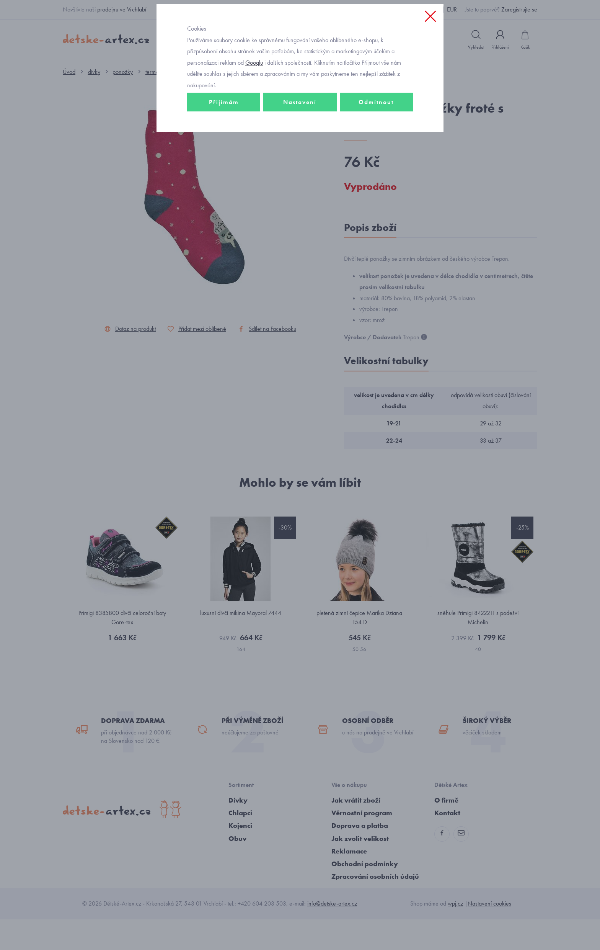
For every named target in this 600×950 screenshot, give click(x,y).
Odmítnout (376, 156)
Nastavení (299, 156)
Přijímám (224, 156)
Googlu (254, 116)
